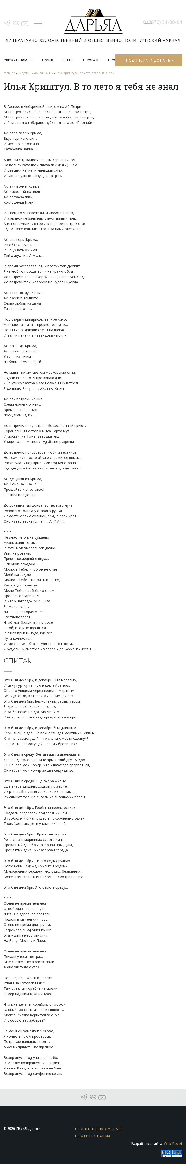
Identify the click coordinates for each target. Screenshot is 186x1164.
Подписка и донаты (148, 60)
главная (9, 73)
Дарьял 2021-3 (42, 73)
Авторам (90, 60)
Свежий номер (18, 60)
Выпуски (23, 73)
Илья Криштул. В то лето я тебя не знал (83, 73)
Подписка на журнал (98, 1129)
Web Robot (173, 1143)
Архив (47, 60)
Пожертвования (92, 1136)
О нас (67, 60)
